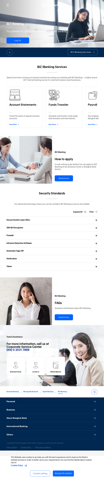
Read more (64, 178)
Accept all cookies (63, 473)
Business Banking (12, 418)
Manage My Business (30, 418)
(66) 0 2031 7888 (17, 377)
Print (92, 225)
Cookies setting (40, 473)
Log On (18, 40)
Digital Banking (48, 418)
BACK (9, 52)
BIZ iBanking (62, 418)
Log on (95, 5)
